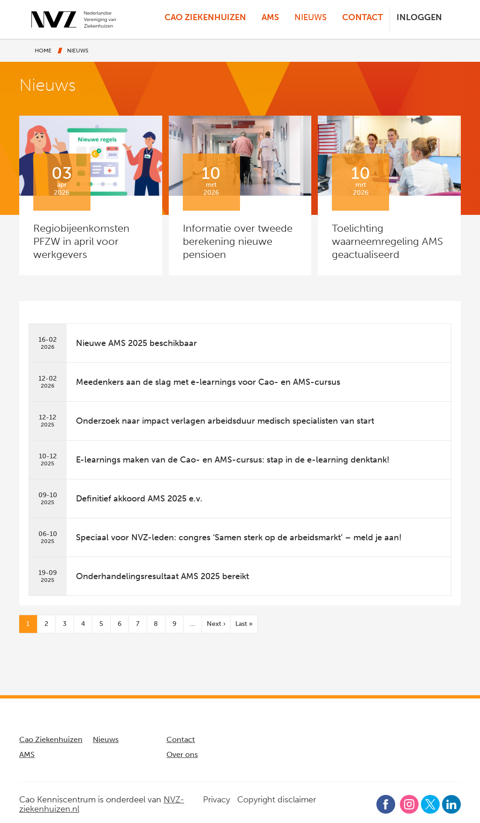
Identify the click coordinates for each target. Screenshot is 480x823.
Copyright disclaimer (276, 799)
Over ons (182, 754)
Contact (362, 17)
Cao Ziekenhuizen (205, 17)
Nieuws (310, 17)
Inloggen (419, 17)
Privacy (216, 799)
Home (43, 50)
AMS (270, 17)
